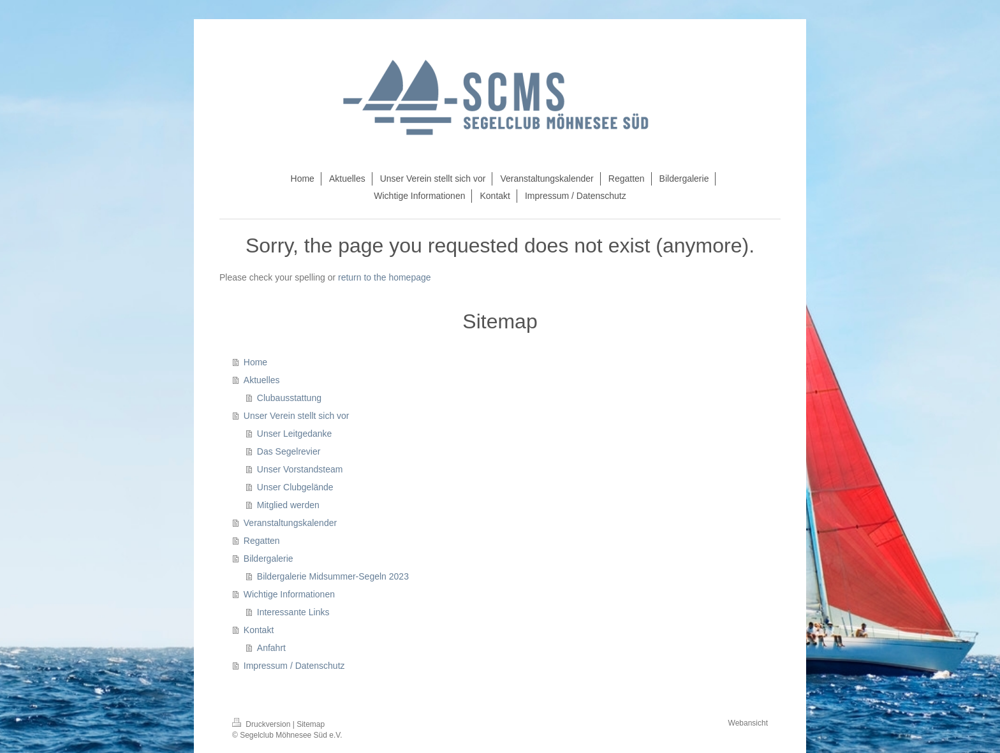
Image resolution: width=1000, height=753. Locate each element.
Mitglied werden (288, 505)
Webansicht (748, 723)
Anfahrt (271, 648)
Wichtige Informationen (289, 594)
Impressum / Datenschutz (294, 666)
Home (255, 362)
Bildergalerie (268, 558)
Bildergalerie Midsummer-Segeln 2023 (333, 576)
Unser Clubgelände (295, 487)
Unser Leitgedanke (294, 433)
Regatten (262, 541)
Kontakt (259, 630)
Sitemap (311, 724)
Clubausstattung (289, 398)
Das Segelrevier (289, 451)
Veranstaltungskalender (290, 523)
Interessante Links (293, 612)
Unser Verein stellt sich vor (296, 416)
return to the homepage (384, 277)
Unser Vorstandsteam (300, 469)
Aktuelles (262, 380)
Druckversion (262, 724)
